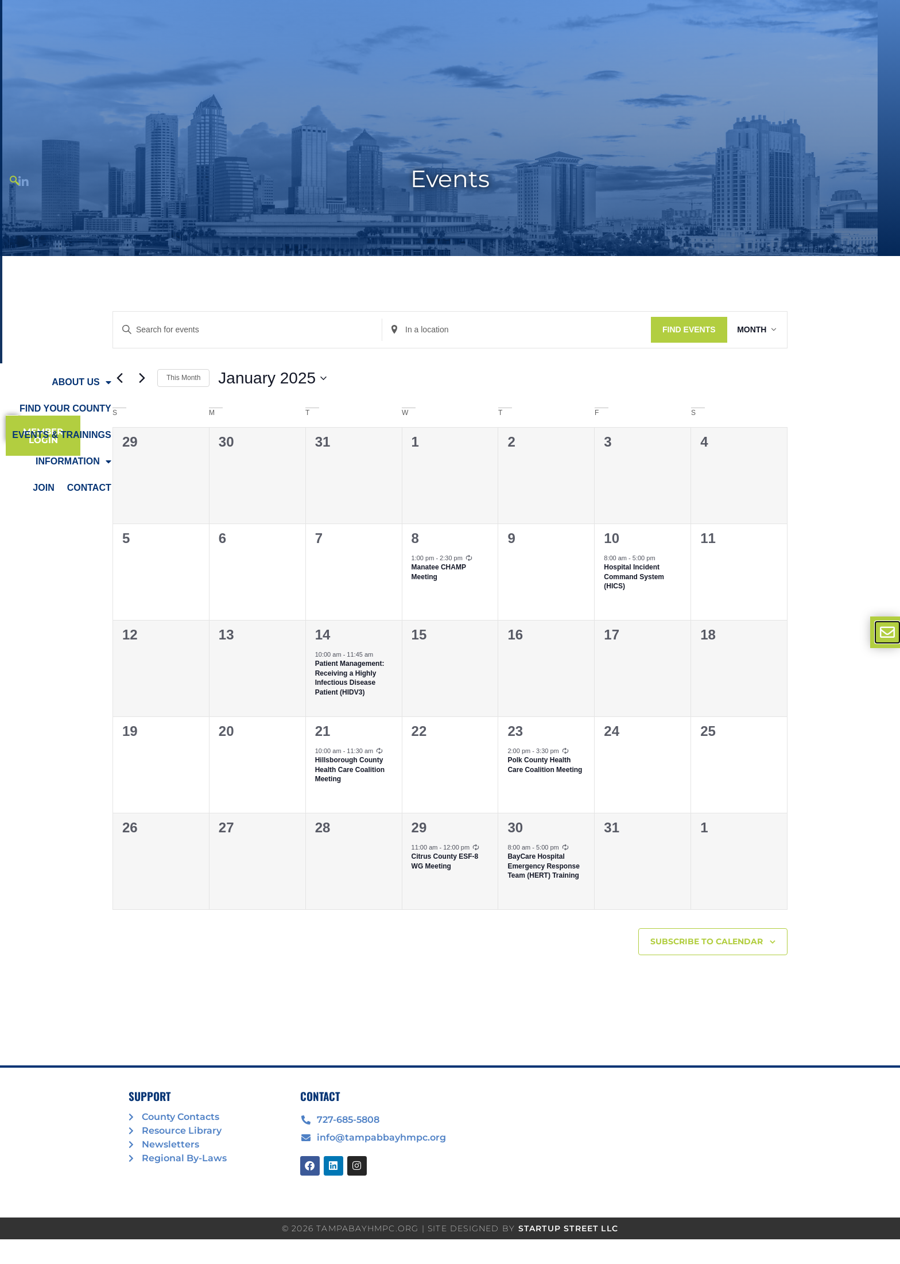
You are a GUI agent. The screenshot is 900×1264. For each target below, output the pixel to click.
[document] (450, 632)
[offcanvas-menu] (887, 632)
